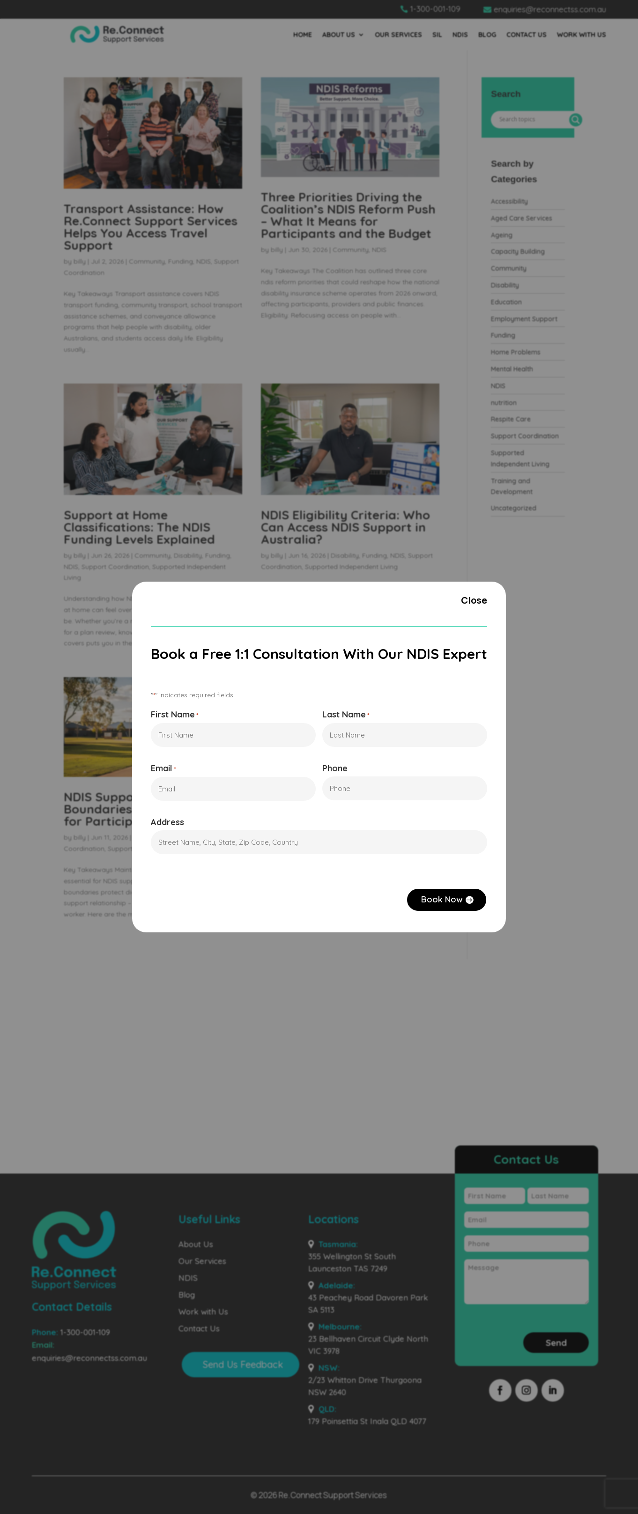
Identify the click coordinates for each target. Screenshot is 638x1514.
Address (164, 824)
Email (160, 769)
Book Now (444, 902)
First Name (172, 713)
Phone (335, 769)
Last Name (346, 713)
